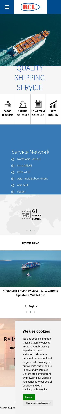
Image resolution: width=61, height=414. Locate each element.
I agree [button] (28, 397)
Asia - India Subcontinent (29, 178)
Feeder (18, 191)
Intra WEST (21, 172)
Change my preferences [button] (38, 403)
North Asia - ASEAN (26, 159)
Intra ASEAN (21, 165)
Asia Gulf (19, 185)
